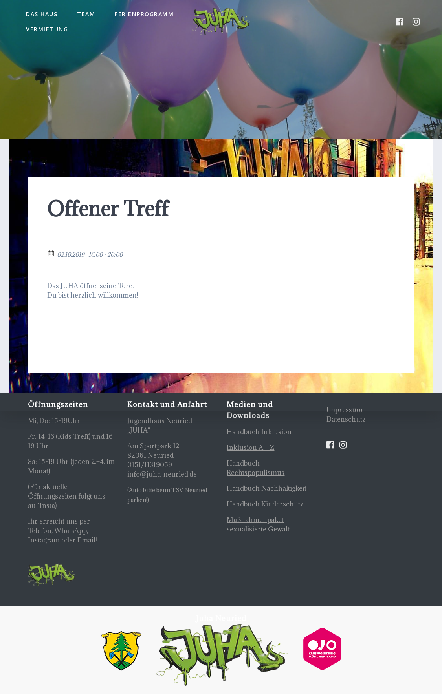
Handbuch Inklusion (259, 431)
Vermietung (47, 29)
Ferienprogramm (144, 14)
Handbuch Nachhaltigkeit (266, 488)
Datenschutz (345, 419)
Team (86, 14)
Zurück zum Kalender (81, 242)
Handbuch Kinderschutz (265, 504)
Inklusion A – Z (250, 447)
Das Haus (41, 14)
